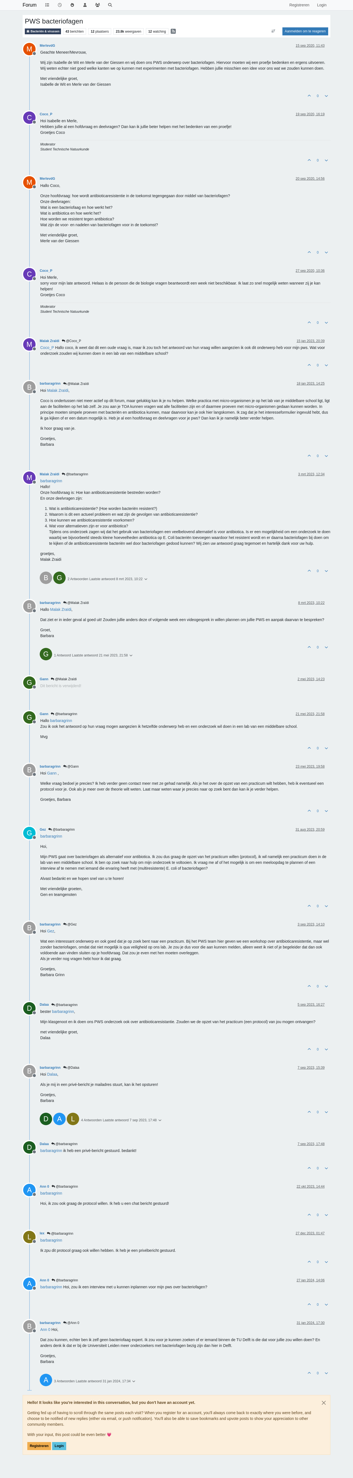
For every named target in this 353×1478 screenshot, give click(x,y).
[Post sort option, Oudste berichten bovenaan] (273, 31)
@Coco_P (71, 341)
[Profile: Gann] (52, 773)
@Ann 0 (71, 1323)
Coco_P (46, 114)
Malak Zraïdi (49, 341)
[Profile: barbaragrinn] (51, 481)
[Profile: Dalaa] (52, 1074)
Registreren (39, 1446)
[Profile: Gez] (50, 931)
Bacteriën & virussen (43, 31)
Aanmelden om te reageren (305, 31)
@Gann (71, 766)
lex (42, 1233)
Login (59, 1446)
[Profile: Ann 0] (45, 1329)
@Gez (70, 924)
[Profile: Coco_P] (47, 347)
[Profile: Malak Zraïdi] (57, 390)
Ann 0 (44, 1186)
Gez (43, 829)
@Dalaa (71, 1068)
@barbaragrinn (75, 474)
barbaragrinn (50, 383)
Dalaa (44, 1005)
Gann (44, 679)
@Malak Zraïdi (76, 384)
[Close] (323, 1402)
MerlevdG (47, 46)
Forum (30, 5)
